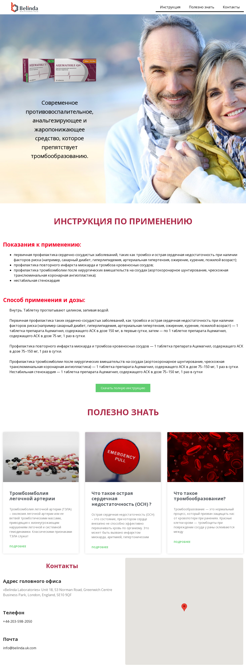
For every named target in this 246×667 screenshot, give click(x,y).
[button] (184, 607)
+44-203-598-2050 (17, 621)
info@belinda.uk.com (19, 648)
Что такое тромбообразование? (200, 496)
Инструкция (170, 7)
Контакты (231, 7)
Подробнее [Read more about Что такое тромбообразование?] (182, 542)
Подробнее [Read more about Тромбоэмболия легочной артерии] (17, 546)
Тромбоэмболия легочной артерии (32, 496)
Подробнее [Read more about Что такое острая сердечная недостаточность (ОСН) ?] (100, 547)
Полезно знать (201, 7)
